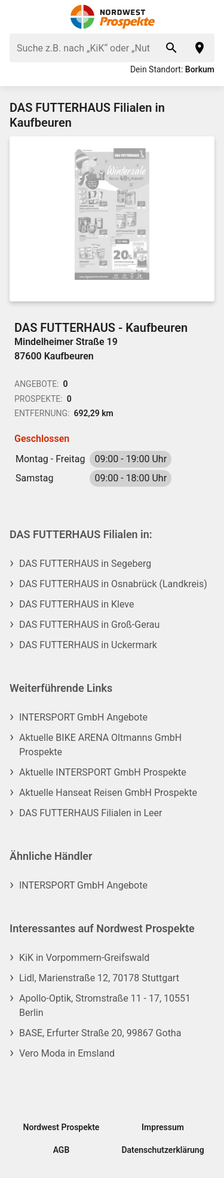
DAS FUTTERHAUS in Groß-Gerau (89, 624)
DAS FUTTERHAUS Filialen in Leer (90, 813)
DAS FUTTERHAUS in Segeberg (85, 563)
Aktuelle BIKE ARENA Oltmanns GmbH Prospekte (100, 745)
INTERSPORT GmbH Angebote (83, 717)
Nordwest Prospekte (61, 1127)
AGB (61, 1150)
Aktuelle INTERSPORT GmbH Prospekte (102, 772)
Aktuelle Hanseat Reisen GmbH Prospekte (108, 792)
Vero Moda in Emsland (67, 1053)
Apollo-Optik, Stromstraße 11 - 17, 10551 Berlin (105, 1005)
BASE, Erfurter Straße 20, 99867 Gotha (100, 1033)
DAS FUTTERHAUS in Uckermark (88, 645)
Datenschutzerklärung (162, 1150)
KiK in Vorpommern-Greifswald (84, 957)
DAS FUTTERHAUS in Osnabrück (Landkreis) (113, 584)
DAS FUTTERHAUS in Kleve (76, 604)
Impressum (163, 1127)
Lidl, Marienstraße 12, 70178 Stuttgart (99, 978)
